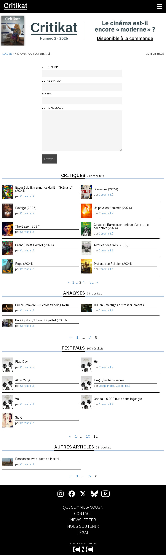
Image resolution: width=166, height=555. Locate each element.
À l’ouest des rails (111, 245)
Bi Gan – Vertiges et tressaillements (119, 305)
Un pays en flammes (113, 208)
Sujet (46, 94)
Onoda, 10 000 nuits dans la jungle (118, 399)
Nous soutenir (83, 526)
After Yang (22, 380)
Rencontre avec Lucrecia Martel (37, 459)
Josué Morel (107, 386)
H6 (96, 361)
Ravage (26, 208)
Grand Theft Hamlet (34, 245)
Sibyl (18, 417)
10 (88, 436)
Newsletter (83, 520)
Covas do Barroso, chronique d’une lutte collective (121, 226)
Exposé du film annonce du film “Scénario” (44, 189)
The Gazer (27, 226)
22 (91, 282)
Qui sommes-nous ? (83, 507)
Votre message (52, 108)
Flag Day (21, 361)
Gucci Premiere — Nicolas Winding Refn (42, 305)
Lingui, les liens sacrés (109, 380)
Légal (83, 532)
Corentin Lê (27, 196)
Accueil (7, 53)
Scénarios (106, 189)
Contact (83, 513)
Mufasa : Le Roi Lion (113, 264)
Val (17, 399)
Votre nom (50, 67)
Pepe (24, 264)
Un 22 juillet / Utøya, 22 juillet (41, 320)
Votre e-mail (51, 81)
